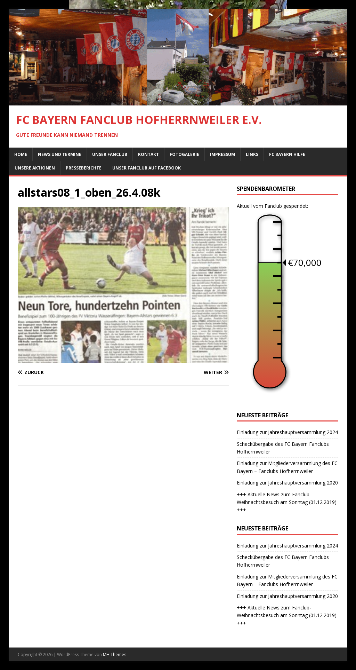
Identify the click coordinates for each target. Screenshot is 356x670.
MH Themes (114, 654)
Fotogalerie (184, 154)
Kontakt (148, 154)
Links (252, 154)
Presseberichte (84, 168)
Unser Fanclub (109, 154)
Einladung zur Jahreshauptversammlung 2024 (287, 432)
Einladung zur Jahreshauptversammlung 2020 (287, 482)
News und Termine (59, 154)
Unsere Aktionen (35, 168)
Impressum (222, 154)
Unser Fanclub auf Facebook (146, 168)
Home (20, 154)
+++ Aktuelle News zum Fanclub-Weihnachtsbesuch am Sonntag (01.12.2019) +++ (287, 502)
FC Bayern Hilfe (287, 154)
